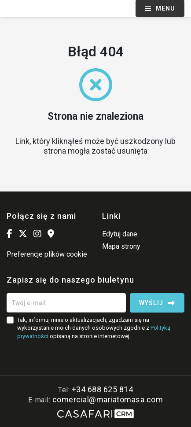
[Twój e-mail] (66, 303)
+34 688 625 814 (102, 389)
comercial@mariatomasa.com (107, 399)
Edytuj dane (119, 234)
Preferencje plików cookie (47, 254)
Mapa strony (121, 246)
